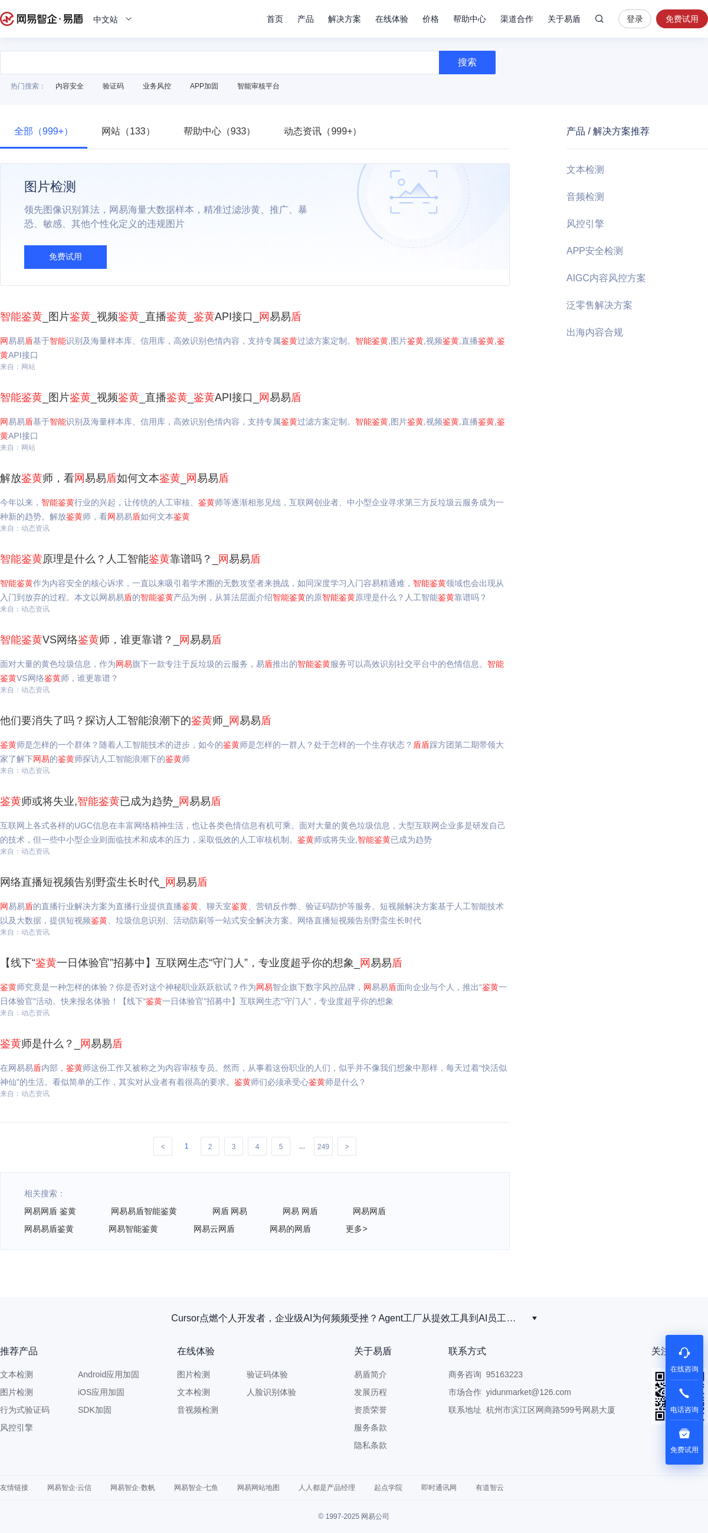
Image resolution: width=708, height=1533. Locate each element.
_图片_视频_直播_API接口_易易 (150, 317)
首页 (275, 19)
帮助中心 (469, 19)
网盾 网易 (230, 1211)
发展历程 (370, 1392)
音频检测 (585, 197)
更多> (356, 1228)
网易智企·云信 (69, 1487)
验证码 (113, 86)
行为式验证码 (25, 1409)
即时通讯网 (439, 1487)
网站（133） (128, 131)
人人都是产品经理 (327, 1487)
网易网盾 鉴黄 (50, 1211)
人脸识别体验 (271, 1392)
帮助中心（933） (219, 131)
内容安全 (69, 86)
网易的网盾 (290, 1228)
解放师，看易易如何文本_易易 (114, 478)
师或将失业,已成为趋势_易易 (110, 801)
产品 (305, 19)
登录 (635, 19)
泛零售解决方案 (599, 305)
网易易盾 (41, 19)
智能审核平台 (258, 86)
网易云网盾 (214, 1228)
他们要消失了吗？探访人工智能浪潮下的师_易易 (135, 720)
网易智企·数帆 (132, 1487)
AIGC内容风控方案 (606, 278)
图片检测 (16, 1392)
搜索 (599, 19)
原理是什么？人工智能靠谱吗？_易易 (130, 559)
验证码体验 (267, 1374)
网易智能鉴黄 (133, 1228)
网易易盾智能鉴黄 (144, 1211)
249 (323, 1147)
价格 (430, 19)
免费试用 (682, 19)
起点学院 (388, 1487)
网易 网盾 (300, 1211)
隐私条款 (370, 1445)
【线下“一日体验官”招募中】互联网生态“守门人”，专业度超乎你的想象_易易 (201, 963)
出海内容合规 (594, 332)
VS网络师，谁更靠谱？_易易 (111, 640)
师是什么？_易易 (61, 1044)
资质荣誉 (370, 1409)
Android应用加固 (108, 1374)
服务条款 (370, 1427)
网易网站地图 (258, 1487)
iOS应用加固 (101, 1392)
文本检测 (585, 170)
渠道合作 (516, 19)
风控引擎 (585, 224)
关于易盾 (564, 19)
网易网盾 (369, 1211)
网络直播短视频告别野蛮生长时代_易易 (104, 882)
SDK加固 (95, 1409)
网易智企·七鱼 (196, 1487)
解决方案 (344, 19)
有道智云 (490, 1487)
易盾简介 (370, 1374)
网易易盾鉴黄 (49, 1228)
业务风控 (157, 86)
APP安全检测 (594, 251)
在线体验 (391, 19)
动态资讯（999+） (323, 131)
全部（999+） (43, 131)
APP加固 (204, 86)
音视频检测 (197, 1409)
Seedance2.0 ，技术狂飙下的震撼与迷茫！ (348, 1318)
